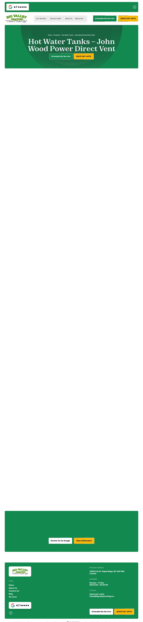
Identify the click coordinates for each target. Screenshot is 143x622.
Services (13, 597)
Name (80, 84)
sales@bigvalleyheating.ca (101, 596)
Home (50, 35)
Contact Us (14, 591)
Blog (11, 594)
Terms (88, 127)
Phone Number (83, 103)
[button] (42, 18)
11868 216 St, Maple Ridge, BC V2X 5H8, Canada (107, 572)
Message (81, 112)
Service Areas (55, 18)
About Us (68, 18)
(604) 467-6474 (96, 594)
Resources (79, 18)
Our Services (41, 18)
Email (80, 93)
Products (57, 35)
